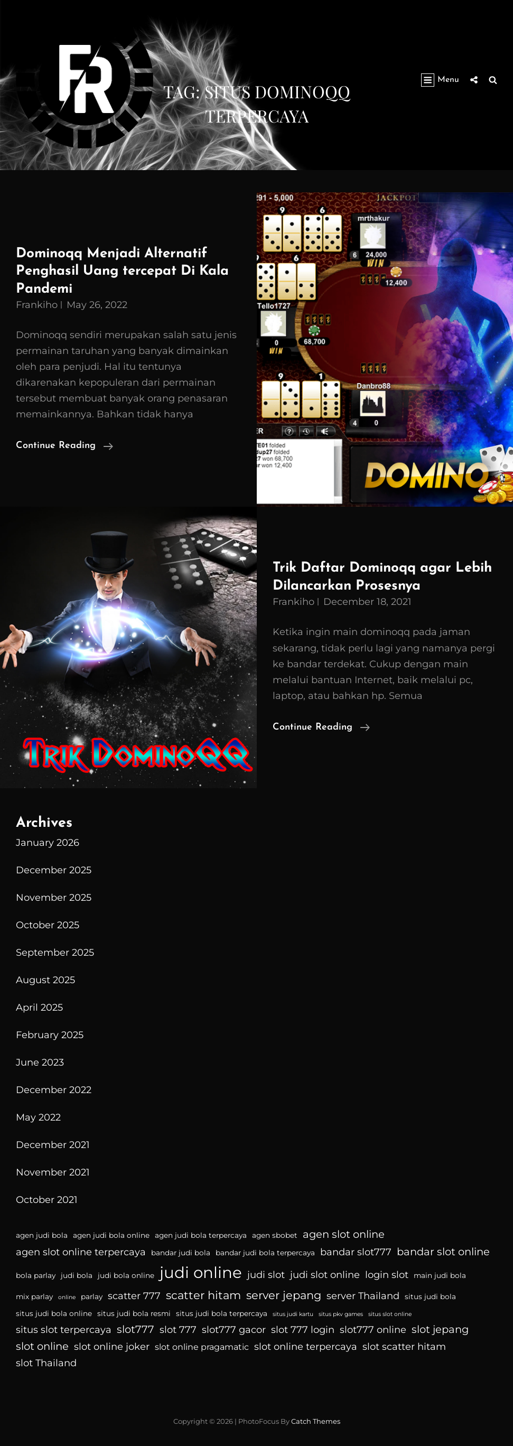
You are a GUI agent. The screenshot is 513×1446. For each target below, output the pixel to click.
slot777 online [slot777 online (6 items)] (373, 1330)
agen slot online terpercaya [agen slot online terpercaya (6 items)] (81, 1252)
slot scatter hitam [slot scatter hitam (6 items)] (404, 1346)
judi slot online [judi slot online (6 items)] (325, 1275)
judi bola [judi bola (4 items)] (76, 1275)
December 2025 (53, 870)
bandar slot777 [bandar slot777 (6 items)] (355, 1252)
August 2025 (45, 980)
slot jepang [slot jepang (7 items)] (440, 1329)
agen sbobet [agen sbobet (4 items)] (274, 1235)
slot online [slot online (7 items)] (42, 1346)
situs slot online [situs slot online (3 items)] (390, 1314)
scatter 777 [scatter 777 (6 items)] (134, 1296)
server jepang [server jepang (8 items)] (283, 1295)
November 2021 (53, 1172)
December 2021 (53, 1145)
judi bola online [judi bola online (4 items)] (126, 1275)
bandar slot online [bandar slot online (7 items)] (443, 1251)
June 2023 (40, 1062)
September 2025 (55, 952)
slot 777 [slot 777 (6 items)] (178, 1330)
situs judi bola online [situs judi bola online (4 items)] (54, 1313)
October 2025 (47, 925)
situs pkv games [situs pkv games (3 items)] (341, 1314)
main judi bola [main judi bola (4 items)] (440, 1275)
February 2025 (49, 1035)
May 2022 (38, 1117)
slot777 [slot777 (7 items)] (135, 1329)
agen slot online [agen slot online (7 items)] (344, 1234)
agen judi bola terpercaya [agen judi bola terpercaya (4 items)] (201, 1235)
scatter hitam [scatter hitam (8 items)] (203, 1295)
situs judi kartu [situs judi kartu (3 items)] (293, 1314)
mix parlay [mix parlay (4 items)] (34, 1296)
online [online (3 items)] (67, 1297)
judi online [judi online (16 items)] (201, 1272)
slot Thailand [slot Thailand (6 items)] (46, 1363)
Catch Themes (315, 1421)
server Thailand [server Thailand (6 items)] (363, 1296)
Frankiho (37, 305)
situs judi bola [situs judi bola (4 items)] (430, 1296)
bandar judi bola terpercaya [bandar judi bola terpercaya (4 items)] (265, 1252)
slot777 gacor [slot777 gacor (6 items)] (234, 1330)
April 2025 (39, 1007)
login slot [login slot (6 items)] (386, 1275)
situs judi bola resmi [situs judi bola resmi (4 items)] (134, 1313)
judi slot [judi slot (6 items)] (266, 1275)
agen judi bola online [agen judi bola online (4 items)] (111, 1235)
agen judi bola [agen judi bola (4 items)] (42, 1235)
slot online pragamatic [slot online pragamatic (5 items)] (202, 1347)
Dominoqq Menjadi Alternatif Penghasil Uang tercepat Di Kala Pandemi (122, 271)
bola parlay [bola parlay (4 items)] (35, 1275)
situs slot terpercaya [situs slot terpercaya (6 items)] (63, 1330)
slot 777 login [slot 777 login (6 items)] (302, 1330)
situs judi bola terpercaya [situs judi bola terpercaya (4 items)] (221, 1313)
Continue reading (64, 446)
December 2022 (53, 1090)
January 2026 (47, 842)
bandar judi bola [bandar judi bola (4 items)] (180, 1252)
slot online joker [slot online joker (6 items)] (112, 1346)
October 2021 (47, 1200)
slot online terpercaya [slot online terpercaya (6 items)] (305, 1346)
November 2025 (53, 897)
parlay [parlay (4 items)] (91, 1296)
